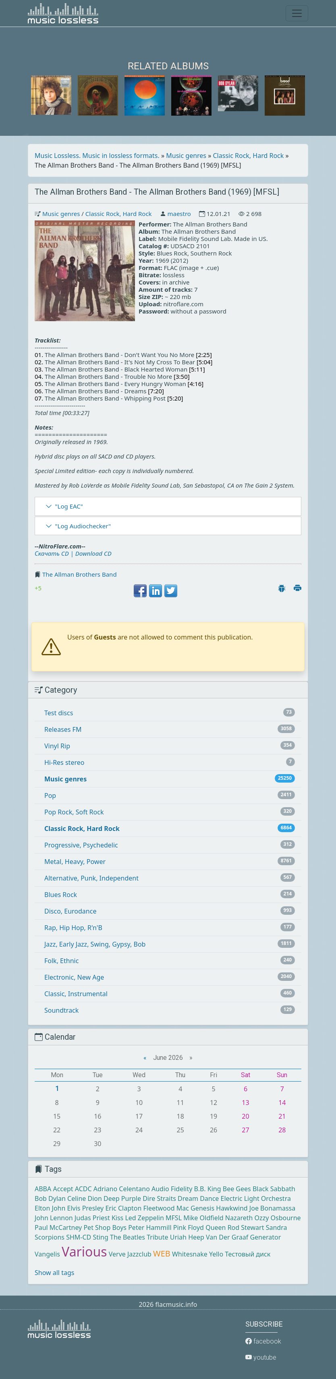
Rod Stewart (246, 1227)
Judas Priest (92, 1217)
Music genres (186, 155)
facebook (263, 1341)
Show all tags (54, 1272)
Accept (63, 1188)
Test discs (58, 712)
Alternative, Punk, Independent (91, 878)
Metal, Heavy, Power (75, 861)
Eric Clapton (123, 1208)
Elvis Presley (85, 1208)
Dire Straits (159, 1198)
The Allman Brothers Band (79, 574)
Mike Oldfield (203, 1217)
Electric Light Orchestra (256, 1198)
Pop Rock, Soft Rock (74, 812)
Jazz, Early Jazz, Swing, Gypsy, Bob (94, 944)
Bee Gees (237, 1188)
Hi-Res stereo (64, 762)
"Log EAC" (69, 506)
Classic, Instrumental (76, 993)
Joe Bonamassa (272, 1208)
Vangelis (47, 1254)
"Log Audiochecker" (83, 526)
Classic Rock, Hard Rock (248, 155)
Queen (215, 1227)
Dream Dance (198, 1198)
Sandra (276, 1227)
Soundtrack (61, 1010)
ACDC (83, 1188)
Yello (216, 1254)
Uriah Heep (187, 1237)
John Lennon (54, 1217)
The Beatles (127, 1237)
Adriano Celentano (121, 1188)
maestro (179, 214)
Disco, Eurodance (70, 911)
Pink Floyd (188, 1227)
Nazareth (239, 1217)
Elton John (50, 1208)
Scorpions (49, 1237)
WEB (161, 1253)
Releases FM (62, 729)
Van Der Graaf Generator (243, 1237)
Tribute (157, 1237)
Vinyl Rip (57, 745)
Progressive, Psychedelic (81, 845)
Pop (50, 795)
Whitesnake (189, 1254)
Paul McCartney (58, 1227)
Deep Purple (122, 1198)
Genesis (202, 1208)
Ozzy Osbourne (278, 1217)
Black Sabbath (274, 1188)
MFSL (174, 1217)
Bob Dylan (50, 1198)
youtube (260, 1357)
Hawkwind (231, 1208)
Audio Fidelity (171, 1188)
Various (84, 1251)
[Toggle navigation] (297, 13)
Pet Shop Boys (105, 1227)
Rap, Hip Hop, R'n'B (73, 927)
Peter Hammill (149, 1227)
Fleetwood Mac (166, 1208)
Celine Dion (84, 1198)
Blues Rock (60, 894)
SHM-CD (78, 1237)
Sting (100, 1237)
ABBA (43, 1188)
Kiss (117, 1217)
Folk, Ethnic (61, 960)
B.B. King (207, 1188)
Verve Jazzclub (130, 1254)
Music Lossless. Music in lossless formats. (97, 155)
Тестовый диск (247, 1254)
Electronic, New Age (74, 977)
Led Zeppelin (144, 1217)
